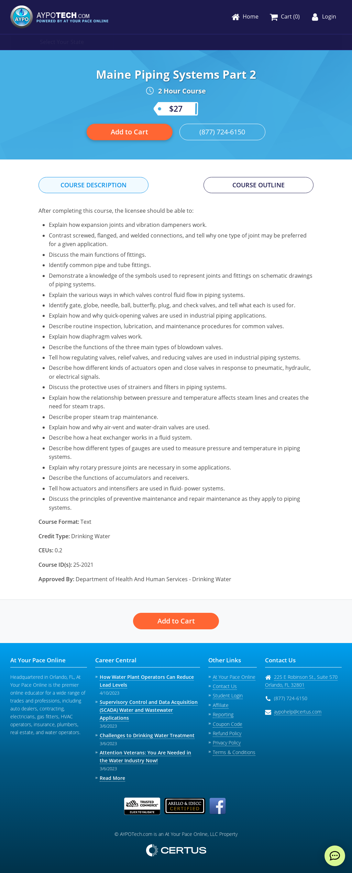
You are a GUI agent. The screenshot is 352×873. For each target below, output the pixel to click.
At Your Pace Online (234, 677)
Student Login (228, 695)
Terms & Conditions (234, 752)
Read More (112, 778)
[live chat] (334, 856)
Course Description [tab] (93, 185)
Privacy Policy (227, 742)
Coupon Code (227, 724)
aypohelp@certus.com (297, 711)
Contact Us (225, 686)
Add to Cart (129, 131)
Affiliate (221, 705)
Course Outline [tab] (258, 185)
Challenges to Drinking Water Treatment (147, 735)
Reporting (223, 714)
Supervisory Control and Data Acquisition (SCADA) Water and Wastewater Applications (149, 710)
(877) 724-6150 (222, 131)
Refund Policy (227, 733)
